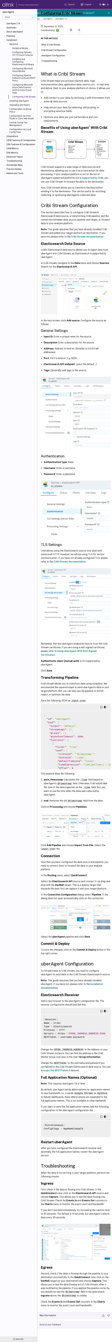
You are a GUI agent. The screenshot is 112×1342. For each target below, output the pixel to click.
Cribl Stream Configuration (55, 49)
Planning (10, 36)
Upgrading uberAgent (19, 105)
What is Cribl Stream (52, 44)
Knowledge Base (14, 165)
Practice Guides (13, 169)
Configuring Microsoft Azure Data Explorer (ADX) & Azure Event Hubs (22, 89)
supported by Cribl (92, 178)
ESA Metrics (12, 153)
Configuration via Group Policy (20, 110)
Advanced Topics (14, 157)
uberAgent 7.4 (13, 23)
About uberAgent (14, 32)
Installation (11, 40)
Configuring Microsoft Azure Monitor (22, 69)
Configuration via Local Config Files (20, 130)
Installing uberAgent (19, 101)
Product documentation (25, 5)
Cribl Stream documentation (87, 236)
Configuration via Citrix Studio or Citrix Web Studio (21, 117)
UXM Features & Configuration (21, 140)
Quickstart (11, 27)
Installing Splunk (20, 48)
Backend (13, 44)
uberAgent (47, 19)
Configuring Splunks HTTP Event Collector (22, 53)
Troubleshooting (14, 161)
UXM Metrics (12, 148)
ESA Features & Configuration (20, 144)
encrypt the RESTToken (54, 1069)
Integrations (12, 136)
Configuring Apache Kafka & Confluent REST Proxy (24, 78)
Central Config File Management (18, 123)
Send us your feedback (50, 1323)
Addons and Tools (14, 173)
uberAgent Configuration (54, 55)
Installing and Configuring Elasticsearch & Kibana (23, 62)
